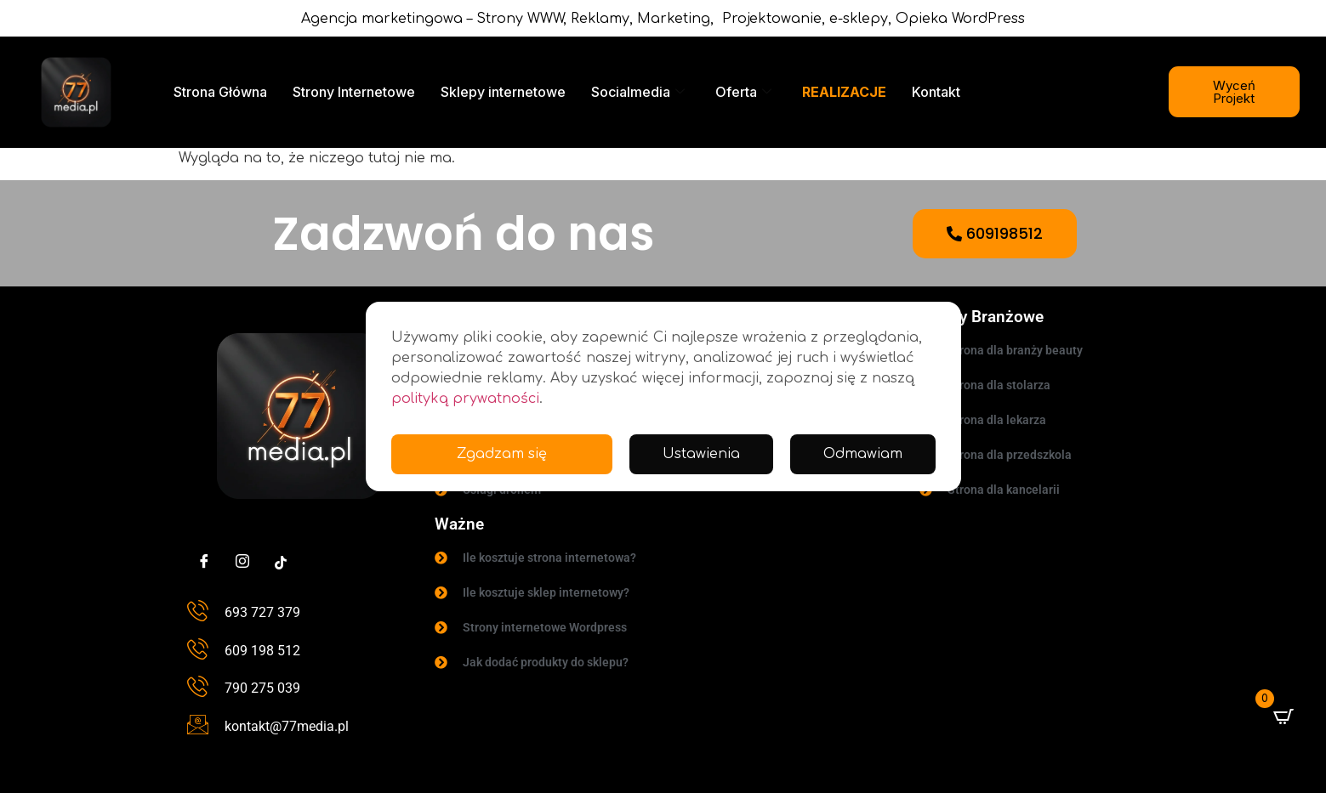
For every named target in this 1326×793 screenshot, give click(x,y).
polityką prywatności (465, 398)
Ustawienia (700, 454)
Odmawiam (862, 454)
